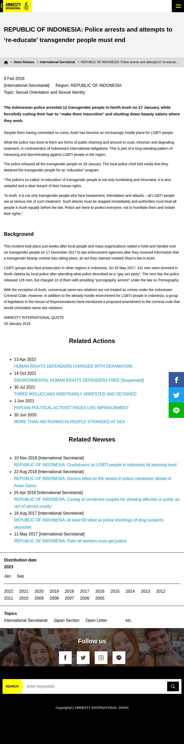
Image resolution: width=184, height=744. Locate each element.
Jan (7, 576)
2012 (160, 591)
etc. (129, 620)
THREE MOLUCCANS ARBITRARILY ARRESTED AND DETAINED (75, 394)
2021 (24, 591)
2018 (69, 591)
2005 (100, 598)
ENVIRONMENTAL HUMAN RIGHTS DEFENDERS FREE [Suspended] (79, 380)
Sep (20, 576)
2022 (8, 591)
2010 (24, 598)
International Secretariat (57, 62)
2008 (54, 598)
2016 (100, 591)
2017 (84, 591)
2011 (8, 598)
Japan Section (66, 620)
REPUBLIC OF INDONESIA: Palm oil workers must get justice (70, 541)
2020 (39, 591)
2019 (54, 591)
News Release (24, 62)
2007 (69, 598)
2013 (145, 591)
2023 (8, 567)
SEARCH (12, 686)
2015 (115, 591)
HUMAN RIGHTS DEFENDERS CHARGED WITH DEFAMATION (73, 366)
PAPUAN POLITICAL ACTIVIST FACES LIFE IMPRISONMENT (71, 408)
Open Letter (96, 620)
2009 (39, 598)
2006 (84, 598)
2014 (130, 591)
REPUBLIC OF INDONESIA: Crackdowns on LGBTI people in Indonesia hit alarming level (95, 465)
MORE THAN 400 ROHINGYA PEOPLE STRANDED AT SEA (69, 422)
